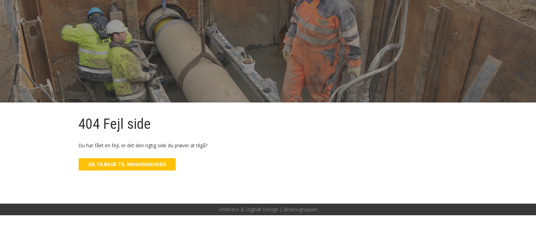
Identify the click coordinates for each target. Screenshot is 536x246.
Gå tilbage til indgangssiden (127, 164)
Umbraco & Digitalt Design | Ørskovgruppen (268, 209)
